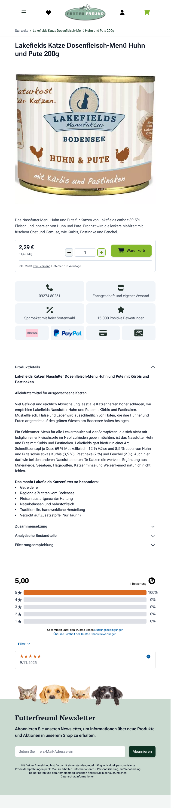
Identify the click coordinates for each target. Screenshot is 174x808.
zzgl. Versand (41, 266)
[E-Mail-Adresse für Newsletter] (70, 751)
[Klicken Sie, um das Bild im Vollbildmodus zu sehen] (85, 133)
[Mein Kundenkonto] (122, 12)
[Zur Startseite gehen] (85, 12)
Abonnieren (142, 751)
